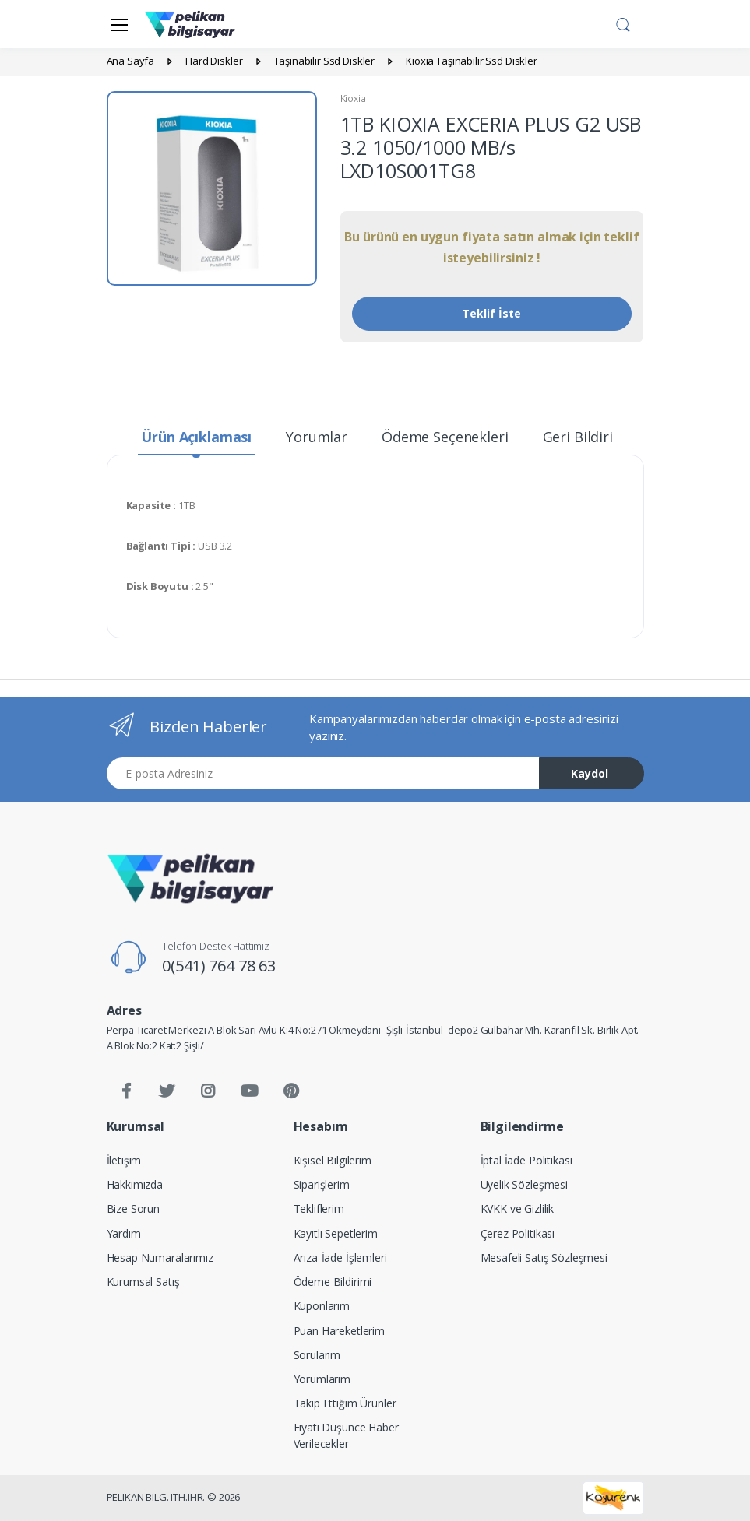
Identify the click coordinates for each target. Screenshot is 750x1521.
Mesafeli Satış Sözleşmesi (544, 1257)
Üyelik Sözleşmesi (525, 1184)
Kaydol (589, 773)
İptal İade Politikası (526, 1160)
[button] (623, 22)
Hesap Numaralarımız (160, 1257)
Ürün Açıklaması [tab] (196, 436)
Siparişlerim (322, 1184)
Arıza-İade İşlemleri (340, 1257)
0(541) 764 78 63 (219, 965)
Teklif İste (491, 313)
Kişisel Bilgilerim (332, 1160)
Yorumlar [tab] (316, 436)
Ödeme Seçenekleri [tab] (445, 436)
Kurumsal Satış (143, 1281)
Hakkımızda (135, 1184)
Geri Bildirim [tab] (584, 436)
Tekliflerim (319, 1208)
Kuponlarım (322, 1305)
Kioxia (353, 98)
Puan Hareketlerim (340, 1330)
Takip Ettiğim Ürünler (345, 1403)
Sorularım (317, 1354)
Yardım (124, 1233)
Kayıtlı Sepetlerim (336, 1233)
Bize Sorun (133, 1208)
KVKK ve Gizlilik (518, 1208)
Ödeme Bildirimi (333, 1281)
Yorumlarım (322, 1379)
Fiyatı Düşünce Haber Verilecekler (346, 1435)
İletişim (124, 1160)
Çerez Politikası (518, 1233)
